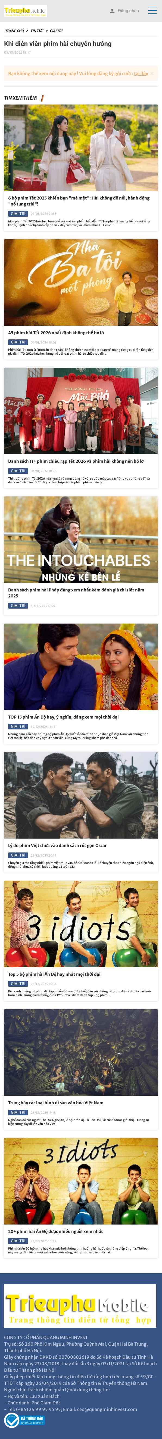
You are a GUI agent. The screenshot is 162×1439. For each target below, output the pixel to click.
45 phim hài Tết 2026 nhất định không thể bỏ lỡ (56, 332)
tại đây (141, 73)
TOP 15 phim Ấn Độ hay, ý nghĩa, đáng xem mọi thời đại (63, 717)
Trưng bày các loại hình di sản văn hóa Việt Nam (56, 1102)
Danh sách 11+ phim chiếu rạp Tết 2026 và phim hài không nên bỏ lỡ (76, 461)
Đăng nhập (124, 11)
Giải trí (56, 31)
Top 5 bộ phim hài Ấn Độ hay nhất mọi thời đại (54, 974)
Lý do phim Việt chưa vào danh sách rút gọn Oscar (57, 845)
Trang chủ (14, 31)
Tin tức (37, 31)
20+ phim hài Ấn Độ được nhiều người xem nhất (55, 1231)
